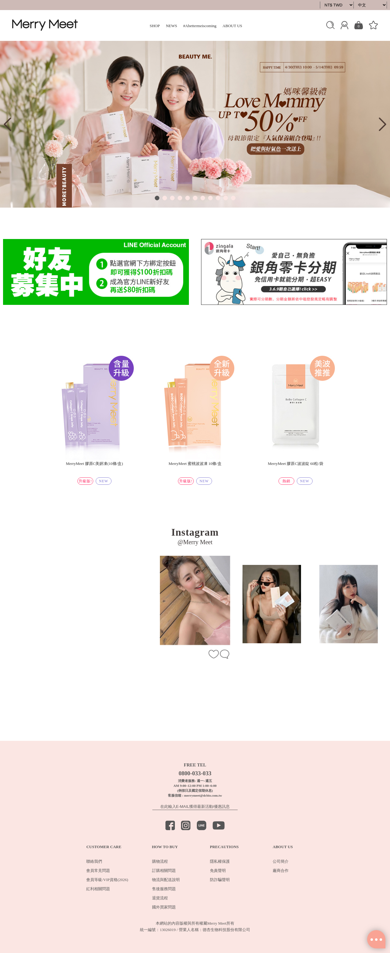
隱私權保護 (220, 861)
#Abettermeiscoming (199, 25)
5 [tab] (187, 198)
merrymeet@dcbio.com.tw (203, 795)
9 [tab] (218, 198)
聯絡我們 (94, 861)
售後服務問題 (164, 889)
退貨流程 (160, 898)
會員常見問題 (98, 871)
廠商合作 (281, 871)
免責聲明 (218, 871)
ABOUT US (232, 25)
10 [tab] (225, 198)
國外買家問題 (164, 907)
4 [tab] (180, 198)
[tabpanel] (195, 124)
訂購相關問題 (164, 871)
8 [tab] (210, 198)
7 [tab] (202, 198)
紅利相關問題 (98, 889)
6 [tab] (195, 198)
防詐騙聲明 (220, 880)
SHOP (155, 25)
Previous (7, 124)
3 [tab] (172, 198)
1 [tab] (157, 198)
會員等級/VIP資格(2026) (107, 880)
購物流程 (160, 861)
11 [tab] (233, 198)
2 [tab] (164, 198)
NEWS (171, 25)
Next (382, 124)
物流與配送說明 (166, 880)
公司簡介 (281, 861)
